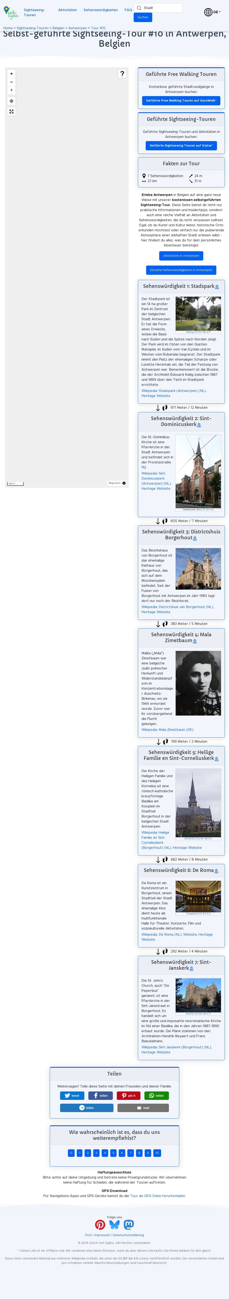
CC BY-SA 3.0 (202, 332)
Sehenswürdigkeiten (101, 10)
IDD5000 (190, 839)
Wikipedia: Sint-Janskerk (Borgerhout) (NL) (176, 1047)
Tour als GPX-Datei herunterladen (157, 1196)
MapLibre (115, 483)
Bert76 (190, 1014)
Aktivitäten (67, 10)
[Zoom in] (11, 73)
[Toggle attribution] (124, 483)
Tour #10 (98, 28)
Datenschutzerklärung (128, 1235)
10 (157, 1153)
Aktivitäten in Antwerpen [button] (181, 255)
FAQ (128, 10)
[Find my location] (11, 101)
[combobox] (158, 8)
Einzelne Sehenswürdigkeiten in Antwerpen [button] (181, 270)
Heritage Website (155, 396)
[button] (72, 1095)
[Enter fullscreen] (11, 111)
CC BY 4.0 (208, 510)
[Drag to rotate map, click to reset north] (11, 90)
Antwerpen (77, 28)
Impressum (102, 1235)
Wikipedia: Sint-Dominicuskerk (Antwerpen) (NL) (156, 478)
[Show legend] (122, 73)
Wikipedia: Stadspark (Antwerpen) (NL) (173, 391)
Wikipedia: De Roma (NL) (161, 934)
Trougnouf (191, 914)
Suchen (143, 17)
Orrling (189, 332)
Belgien (58, 28)
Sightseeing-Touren (34, 12)
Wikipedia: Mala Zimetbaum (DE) (167, 730)
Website (190, 934)
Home (8, 28)
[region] (67, 277)
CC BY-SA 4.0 (203, 1014)
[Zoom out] (11, 82)
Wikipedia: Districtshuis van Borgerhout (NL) (177, 607)
